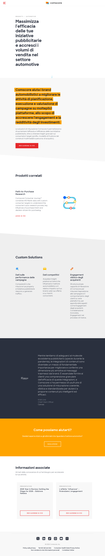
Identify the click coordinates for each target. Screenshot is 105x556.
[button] (4, 3)
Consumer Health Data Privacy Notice (67, 548)
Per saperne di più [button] (27, 145)
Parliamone (53, 444)
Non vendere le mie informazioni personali (45, 550)
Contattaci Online (68, 550)
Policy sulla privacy (29, 548)
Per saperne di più (35, 513)
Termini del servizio (44, 548)
